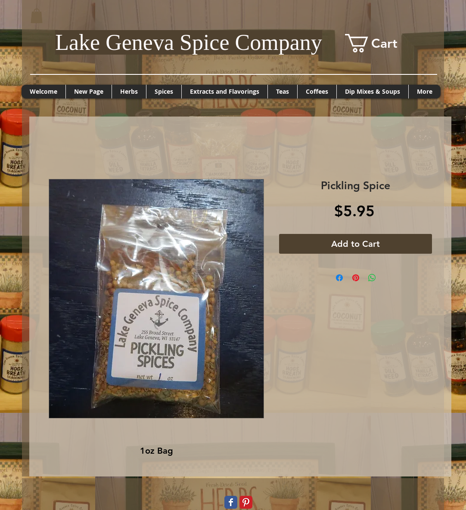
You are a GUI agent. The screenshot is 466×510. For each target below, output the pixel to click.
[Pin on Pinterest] (356, 278)
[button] (37, 16)
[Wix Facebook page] (230, 502)
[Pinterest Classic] (245, 502)
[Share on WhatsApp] (372, 278)
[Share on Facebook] (339, 278)
